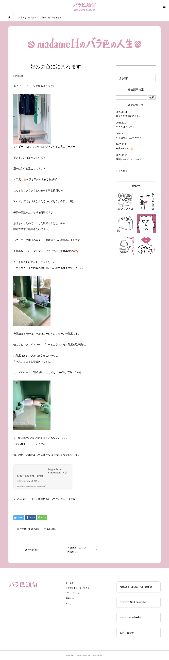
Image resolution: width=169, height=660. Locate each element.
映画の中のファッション (128, 159)
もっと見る (122, 170)
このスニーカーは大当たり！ (76, 550)
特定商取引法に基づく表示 (77, 588)
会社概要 (70, 583)
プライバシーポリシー (75, 593)
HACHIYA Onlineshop (131, 617)
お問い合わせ (127, 632)
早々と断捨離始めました (128, 116)
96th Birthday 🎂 (124, 148)
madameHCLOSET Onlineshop (136, 587)
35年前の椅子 (32, 549)
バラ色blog (25, 529)
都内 (54, 529)
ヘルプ (69, 604)
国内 (49, 529)
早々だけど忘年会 (125, 126)
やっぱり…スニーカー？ (128, 137)
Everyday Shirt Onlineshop (133, 602)
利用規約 (70, 598)
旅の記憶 (35, 529)
